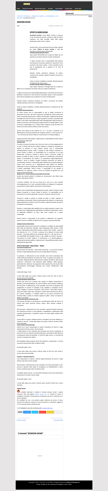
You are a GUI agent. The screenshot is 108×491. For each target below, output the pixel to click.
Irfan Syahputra (52, 484)
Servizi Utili (78, 8)
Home (18, 8)
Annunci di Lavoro (28, 8)
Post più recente (21, 420)
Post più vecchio (58, 420)
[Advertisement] (41, 13)
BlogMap (60, 484)
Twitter (35, 412)
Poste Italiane (59, 8)
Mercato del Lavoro (40, 8)
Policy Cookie (68, 484)
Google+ (42, 412)
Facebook (27, 412)
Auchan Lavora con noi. (42, 394)
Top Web (50, 8)
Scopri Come (68, 8)
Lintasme (50, 412)
